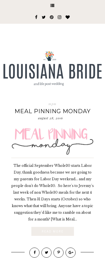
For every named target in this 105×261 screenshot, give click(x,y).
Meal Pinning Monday (53, 111)
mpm (52, 104)
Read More (53, 231)
